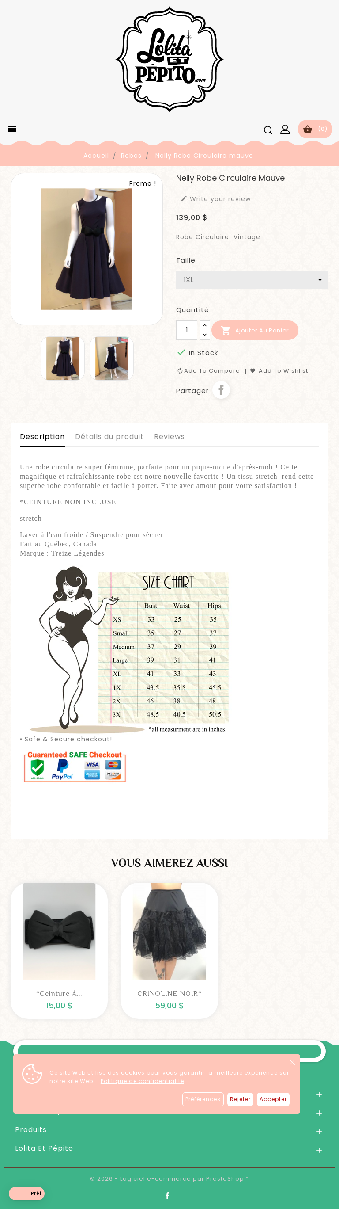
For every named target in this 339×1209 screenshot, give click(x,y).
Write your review (216, 199)
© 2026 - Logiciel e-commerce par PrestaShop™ (169, 1179)
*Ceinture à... (59, 994)
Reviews (169, 436)
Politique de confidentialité (142, 1081)
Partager (221, 390)
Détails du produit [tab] (109, 436)
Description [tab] (42, 436)
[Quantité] (186, 330)
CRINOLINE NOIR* (169, 994)
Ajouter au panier (255, 330)
